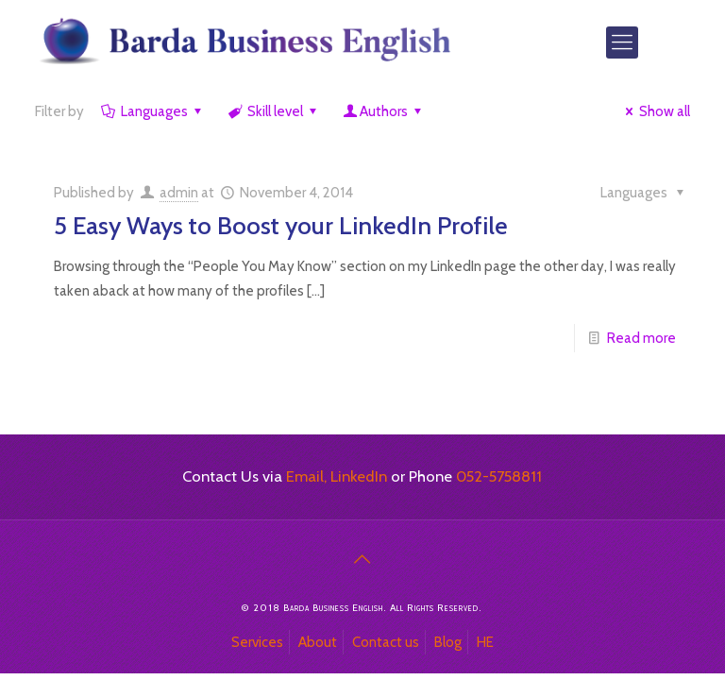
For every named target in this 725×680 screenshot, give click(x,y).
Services (257, 642)
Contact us (385, 642)
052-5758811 (499, 476)
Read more (641, 338)
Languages (153, 111)
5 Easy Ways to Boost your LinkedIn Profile (281, 226)
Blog (448, 642)
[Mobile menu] (622, 42)
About (317, 642)
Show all (654, 111)
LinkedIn (358, 476)
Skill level (274, 111)
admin (179, 192)
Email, (306, 476)
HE (485, 642)
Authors (384, 111)
